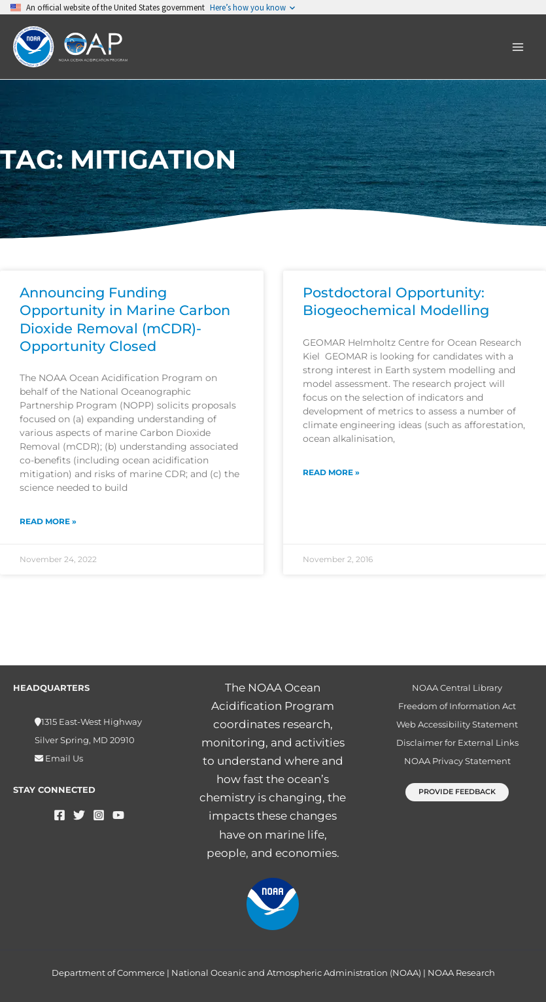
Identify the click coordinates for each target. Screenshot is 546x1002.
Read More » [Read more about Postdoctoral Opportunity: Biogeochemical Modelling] (331, 472)
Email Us (63, 758)
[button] (457, 792)
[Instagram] (99, 815)
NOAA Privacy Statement (457, 761)
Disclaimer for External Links (457, 742)
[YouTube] (118, 815)
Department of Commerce (108, 972)
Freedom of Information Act (457, 706)
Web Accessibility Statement (457, 724)
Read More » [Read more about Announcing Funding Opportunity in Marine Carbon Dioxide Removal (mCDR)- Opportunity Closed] (48, 521)
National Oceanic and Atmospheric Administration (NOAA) (296, 972)
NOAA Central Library (457, 687)
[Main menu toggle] (518, 47)
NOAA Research (461, 972)
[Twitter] (79, 815)
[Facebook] (59, 815)
